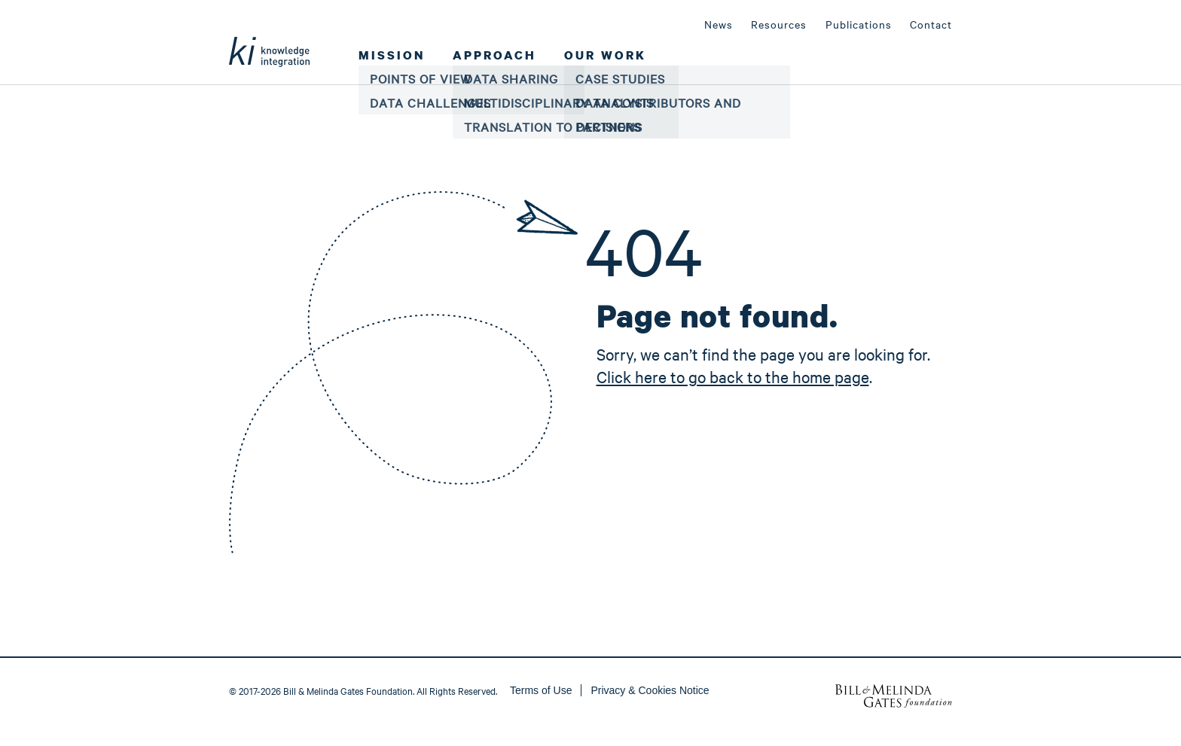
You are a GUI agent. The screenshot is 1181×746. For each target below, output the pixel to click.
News (718, 24)
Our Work (605, 55)
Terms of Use (541, 690)
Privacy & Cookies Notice (649, 690)
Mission (392, 55)
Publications (858, 24)
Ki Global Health (269, 41)
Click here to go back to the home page (733, 376)
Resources (779, 24)
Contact (931, 24)
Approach (494, 55)
